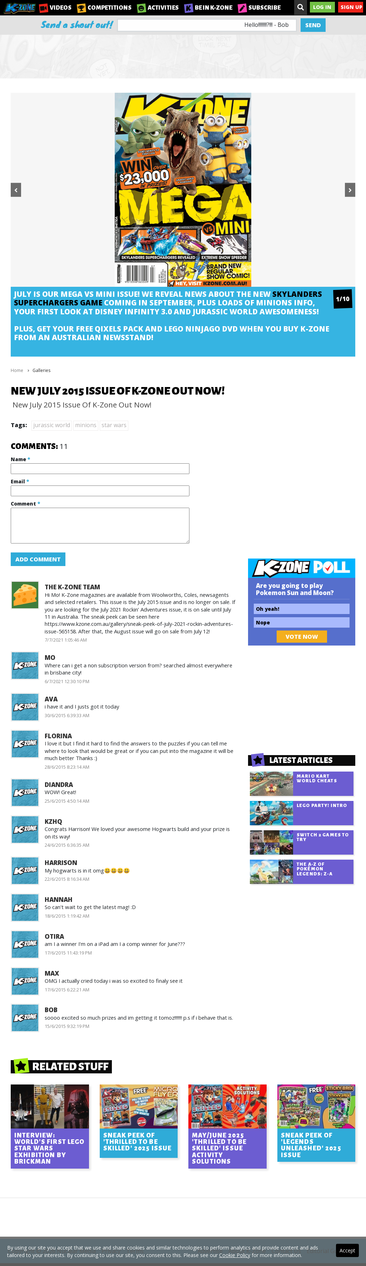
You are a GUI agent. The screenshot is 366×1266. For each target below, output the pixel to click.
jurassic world (51, 425)
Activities (158, 8)
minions (86, 425)
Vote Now (302, 637)
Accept (347, 1250)
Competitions (104, 8)
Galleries (41, 370)
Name (20, 459)
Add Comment (38, 559)
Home (17, 370)
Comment (25, 503)
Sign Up (351, 7)
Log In (322, 7)
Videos (55, 8)
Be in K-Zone (208, 8)
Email (20, 481)
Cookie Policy (234, 1255)
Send (313, 25)
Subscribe (259, 8)
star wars (114, 425)
